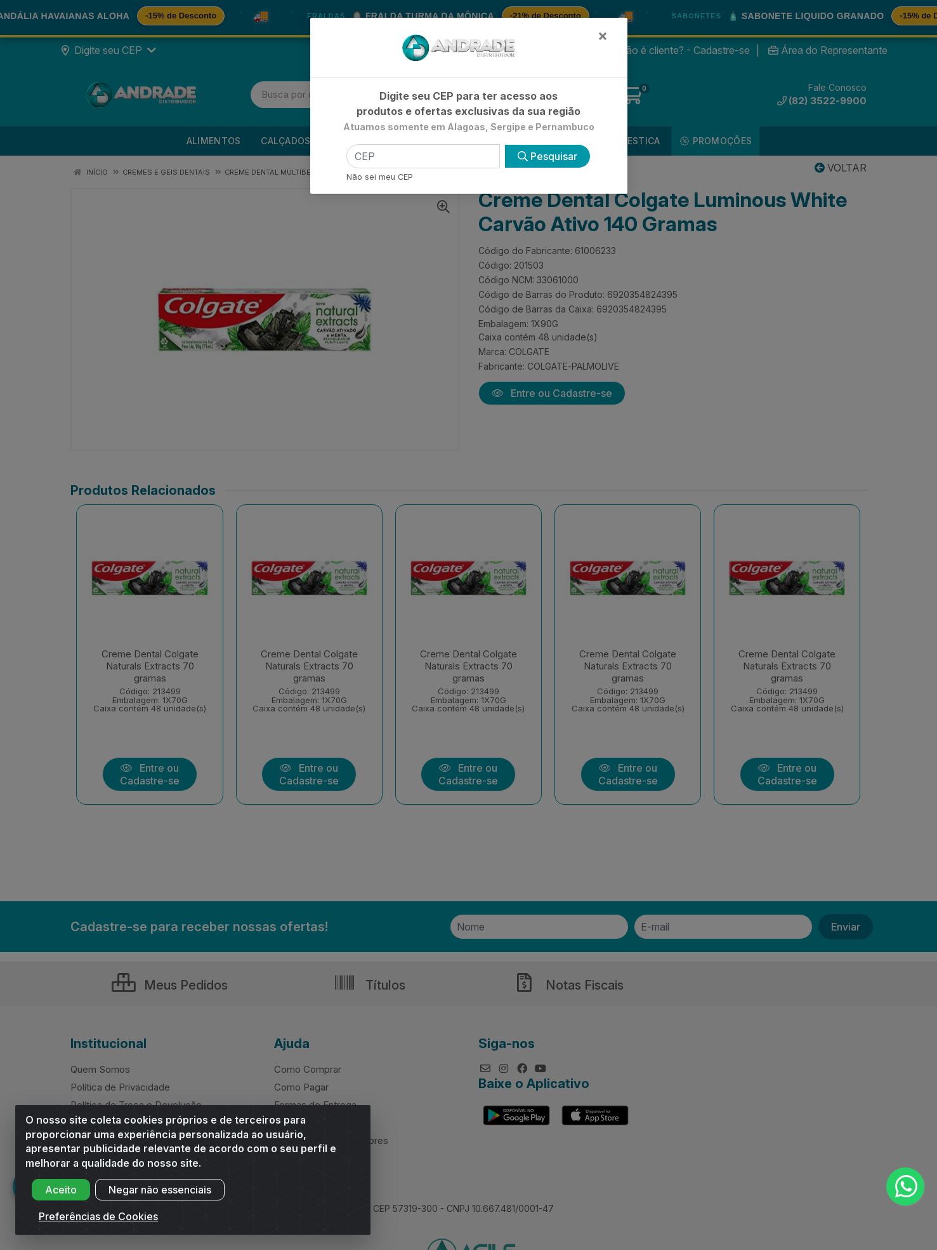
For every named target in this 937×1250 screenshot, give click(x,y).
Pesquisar (547, 156)
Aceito (61, 1198)
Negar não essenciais (159, 1198)
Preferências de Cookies (98, 1225)
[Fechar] (602, 35)
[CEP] (423, 156)
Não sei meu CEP (379, 177)
